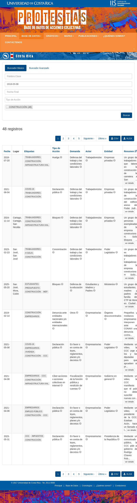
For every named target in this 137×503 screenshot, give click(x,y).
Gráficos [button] (52, 36)
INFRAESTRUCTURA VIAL (37, 165)
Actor (88, 151)
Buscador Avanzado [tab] (39, 68)
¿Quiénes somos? (114, 36)
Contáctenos (13, 42)
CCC (45, 356)
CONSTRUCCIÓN (33, 161)
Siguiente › (88, 138)
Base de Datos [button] (31, 36)
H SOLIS (29, 253)
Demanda (75, 151)
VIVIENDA (29, 352)
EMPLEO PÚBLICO (33, 411)
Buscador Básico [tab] (15, 68)
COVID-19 (29, 189)
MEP (45, 292)
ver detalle (129, 183)
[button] (61, 157)
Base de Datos (72, 486)
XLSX (127, 138)
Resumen (130, 151)
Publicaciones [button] (89, 36)
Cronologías (87, 486)
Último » (102, 138)
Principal (11, 36)
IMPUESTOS (37, 436)
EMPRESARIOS (32, 316)
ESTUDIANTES (32, 284)
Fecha (7, 151)
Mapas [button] (69, 36)
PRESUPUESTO (32, 288)
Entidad (108, 151)
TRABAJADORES (33, 157)
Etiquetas (29, 151)
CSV (115, 138)
